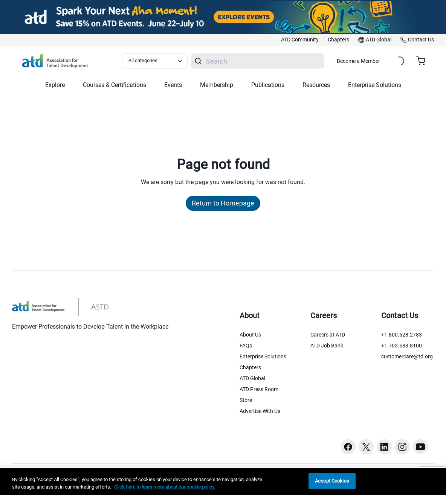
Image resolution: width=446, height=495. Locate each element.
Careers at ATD (327, 335)
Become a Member (358, 61)
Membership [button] (216, 84)
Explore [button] (55, 84)
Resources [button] (316, 84)
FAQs (246, 346)
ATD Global (252, 378)
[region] (223, 481)
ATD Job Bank (326, 346)
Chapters (250, 367)
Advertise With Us (260, 411)
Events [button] (173, 84)
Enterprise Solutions (263, 356)
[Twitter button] (366, 446)
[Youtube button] (420, 446)
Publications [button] (267, 84)
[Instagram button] (402, 446)
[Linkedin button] (384, 446)
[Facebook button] (348, 446)
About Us (250, 335)
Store (246, 400)
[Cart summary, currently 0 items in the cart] (423, 61)
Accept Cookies (332, 481)
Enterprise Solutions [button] (374, 84)
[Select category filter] (155, 61)
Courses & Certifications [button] (114, 84)
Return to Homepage (223, 203)
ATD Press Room (259, 389)
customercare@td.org (407, 356)
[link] (300, 40)
